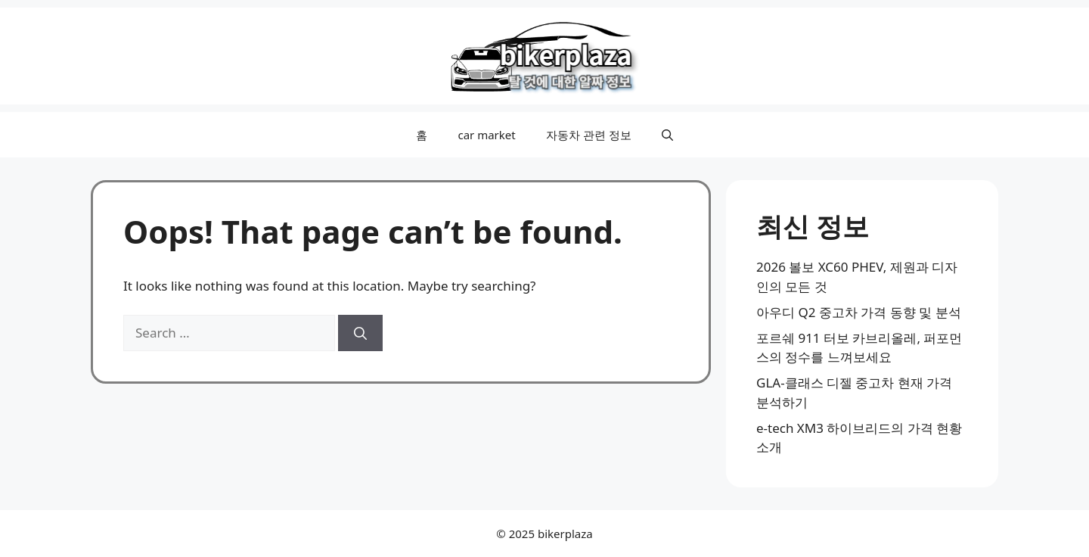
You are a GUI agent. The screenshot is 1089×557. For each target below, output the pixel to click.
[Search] (360, 333)
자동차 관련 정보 (588, 134)
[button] (667, 134)
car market (486, 134)
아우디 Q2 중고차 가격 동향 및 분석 (858, 312)
